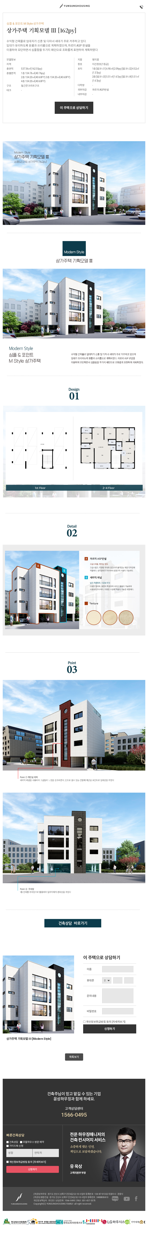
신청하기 (109, 1029)
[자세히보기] (118, 1021)
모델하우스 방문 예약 (33, 1142)
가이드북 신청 (16, 1145)
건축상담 (13, 1142)
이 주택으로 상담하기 (74, 108)
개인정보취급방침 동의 (98, 1021)
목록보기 (74, 1057)
